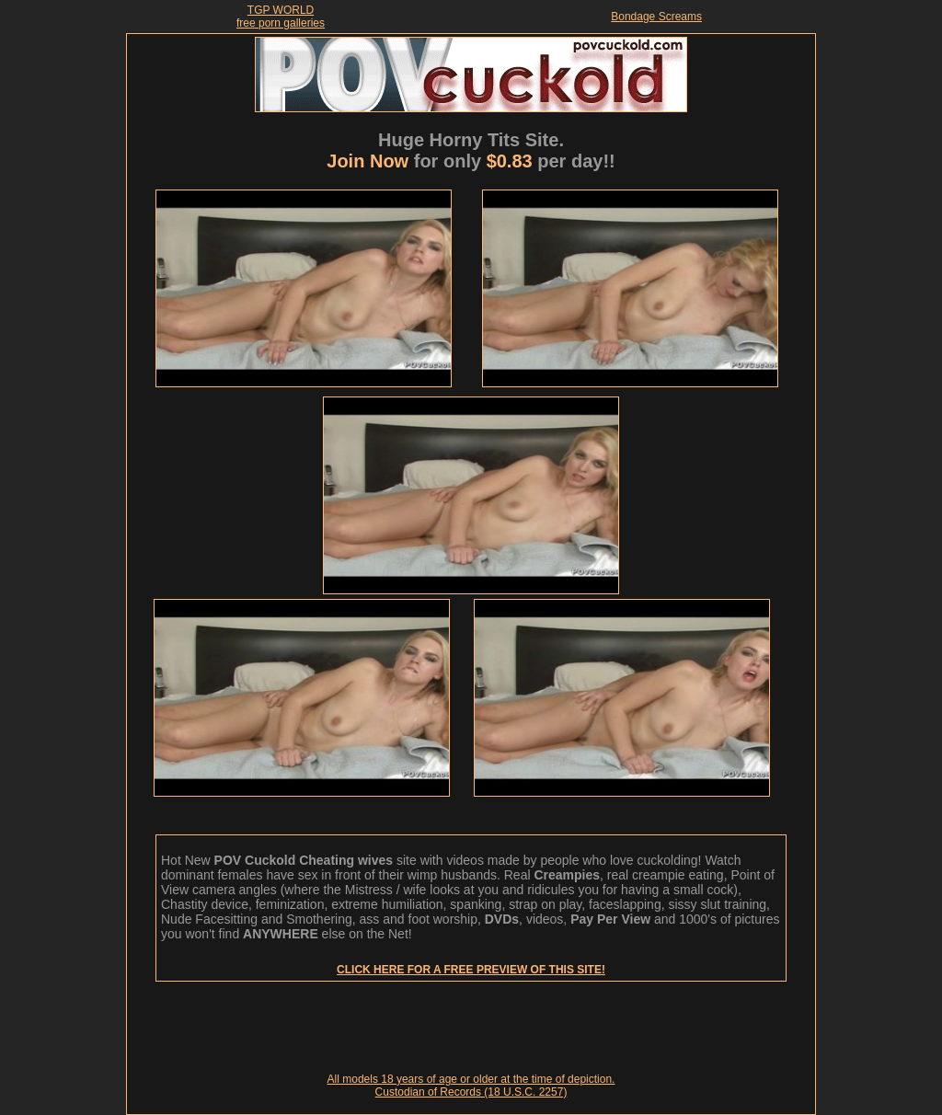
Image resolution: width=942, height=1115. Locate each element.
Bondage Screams (656, 16)
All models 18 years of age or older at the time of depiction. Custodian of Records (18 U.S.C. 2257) (471, 1085)
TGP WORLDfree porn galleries (280, 16)
